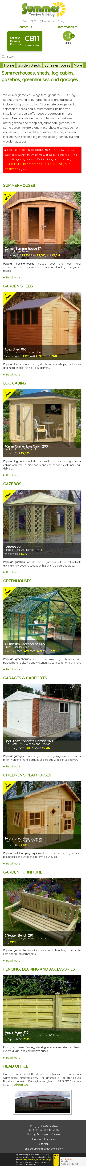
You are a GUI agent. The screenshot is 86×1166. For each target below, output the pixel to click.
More (78, 65)
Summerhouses (57, 65)
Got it (56, 1157)
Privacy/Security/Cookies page (35, 1159)
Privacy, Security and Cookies (43, 1134)
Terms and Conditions (44, 1139)
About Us (21, 1085)
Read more (13, 277)
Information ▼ (68, 27)
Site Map (44, 1143)
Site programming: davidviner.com (44, 1148)
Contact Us (25, 27)
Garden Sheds (29, 65)
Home (9, 65)
